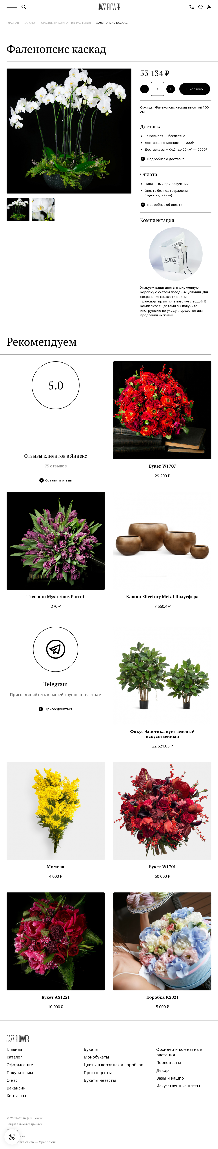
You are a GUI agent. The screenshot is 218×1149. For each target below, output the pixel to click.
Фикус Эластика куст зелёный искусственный (162, 734)
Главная (13, 23)
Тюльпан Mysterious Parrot (56, 596)
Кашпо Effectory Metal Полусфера (162, 596)
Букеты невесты (100, 1080)
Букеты (91, 1049)
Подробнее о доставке (162, 159)
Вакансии (16, 1088)
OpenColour (47, 1142)
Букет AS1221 (56, 997)
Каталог (30, 23)
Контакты (16, 1095)
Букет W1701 (162, 866)
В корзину (194, 89)
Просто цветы (98, 1072)
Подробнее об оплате (161, 204)
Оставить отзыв (55, 480)
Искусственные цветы (178, 1085)
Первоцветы (168, 1062)
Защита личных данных (24, 1124)
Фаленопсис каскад (112, 23)
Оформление (20, 1065)
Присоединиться (56, 709)
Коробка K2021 (162, 997)
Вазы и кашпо (170, 1078)
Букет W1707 (162, 466)
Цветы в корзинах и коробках (113, 1065)
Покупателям (20, 1072)
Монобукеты (96, 1057)
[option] (69, 131)
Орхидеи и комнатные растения (66, 23)
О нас (12, 1080)
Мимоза (55, 866)
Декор (162, 1070)
